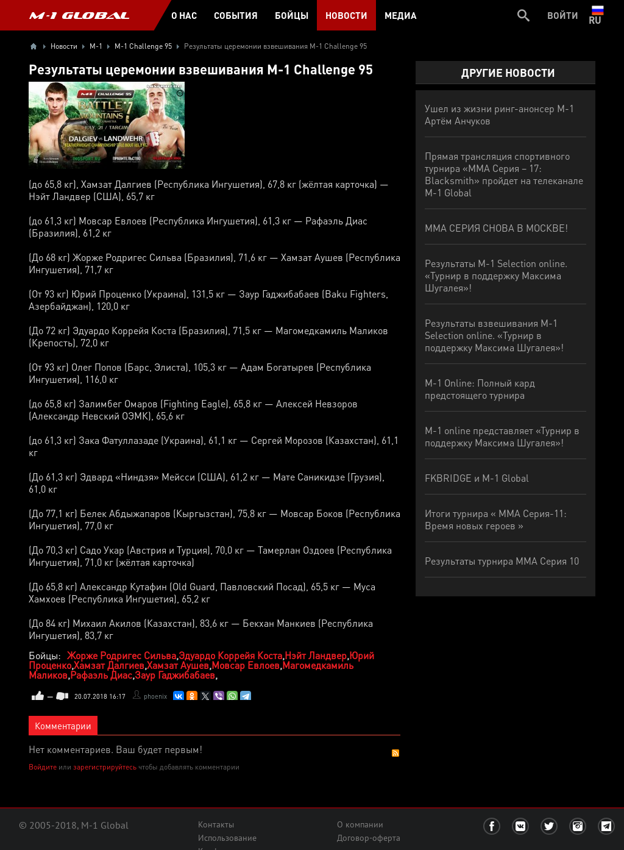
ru (597, 15)
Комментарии (63, 726)
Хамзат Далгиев (109, 665)
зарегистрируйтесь (104, 766)
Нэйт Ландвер (316, 655)
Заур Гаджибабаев (175, 674)
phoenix (155, 696)
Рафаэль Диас (101, 674)
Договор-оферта (368, 837)
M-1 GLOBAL (79, 15)
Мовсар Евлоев (245, 665)
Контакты (216, 824)
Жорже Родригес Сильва (121, 655)
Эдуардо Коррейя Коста (230, 655)
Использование (227, 837)
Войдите (43, 766)
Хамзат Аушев (178, 665)
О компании (360, 824)
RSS (395, 753)
